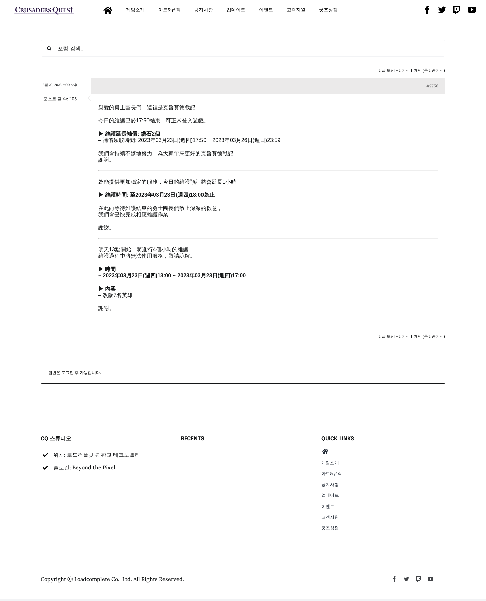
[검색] (48, 48)
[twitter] (442, 10)
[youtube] (472, 10)
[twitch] (457, 10)
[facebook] (427, 10)
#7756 (432, 85)
